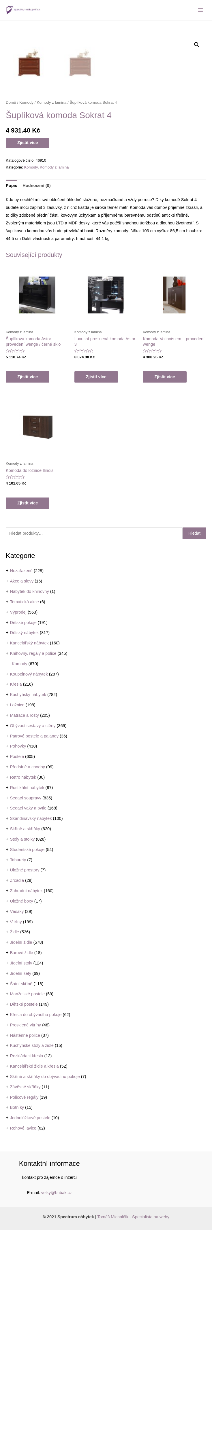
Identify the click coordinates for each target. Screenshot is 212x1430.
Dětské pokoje (23, 822)
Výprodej (18, 812)
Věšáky (17, 1111)
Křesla (16, 884)
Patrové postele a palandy (34, 936)
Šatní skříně (21, 1184)
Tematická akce (24, 802)
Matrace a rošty (24, 915)
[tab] (11, 386)
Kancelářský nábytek (29, 843)
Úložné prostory (24, 1070)
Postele (17, 956)
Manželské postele (27, 1194)
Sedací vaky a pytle (28, 1008)
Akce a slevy (21, 781)
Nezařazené (21, 771)
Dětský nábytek (24, 833)
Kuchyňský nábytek (28, 894)
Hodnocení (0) (36, 385)
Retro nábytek (23, 977)
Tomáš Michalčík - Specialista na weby (133, 1417)
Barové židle (21, 1153)
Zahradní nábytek (26, 1091)
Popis (11, 385)
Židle (14, 1132)
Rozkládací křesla (26, 1256)
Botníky (17, 1307)
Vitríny (16, 1122)
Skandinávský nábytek (31, 1018)
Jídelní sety (20, 1173)
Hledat (194, 733)
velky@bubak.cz (56, 1393)
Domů (11, 302)
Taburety (18, 1060)
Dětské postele (23, 1204)
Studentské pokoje (27, 1049)
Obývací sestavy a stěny (32, 926)
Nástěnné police (25, 1235)
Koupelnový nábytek (29, 874)
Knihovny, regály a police (33, 853)
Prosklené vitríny (25, 1225)
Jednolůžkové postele (30, 1318)
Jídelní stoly (21, 1163)
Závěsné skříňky (25, 1287)
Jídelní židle (21, 1142)
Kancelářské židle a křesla (34, 1266)
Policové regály (24, 1297)
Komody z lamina (51, 302)
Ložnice (17, 905)
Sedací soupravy (25, 998)
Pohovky (18, 946)
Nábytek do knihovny (29, 791)
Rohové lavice (23, 1328)
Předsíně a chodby (27, 967)
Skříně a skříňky (25, 1029)
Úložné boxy (21, 1101)
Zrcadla (17, 1080)
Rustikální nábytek (27, 988)
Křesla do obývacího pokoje (35, 1215)
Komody (19, 864)
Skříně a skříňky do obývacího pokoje (45, 1276)
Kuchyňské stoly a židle (32, 1245)
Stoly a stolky (22, 1039)
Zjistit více (27, 343)
